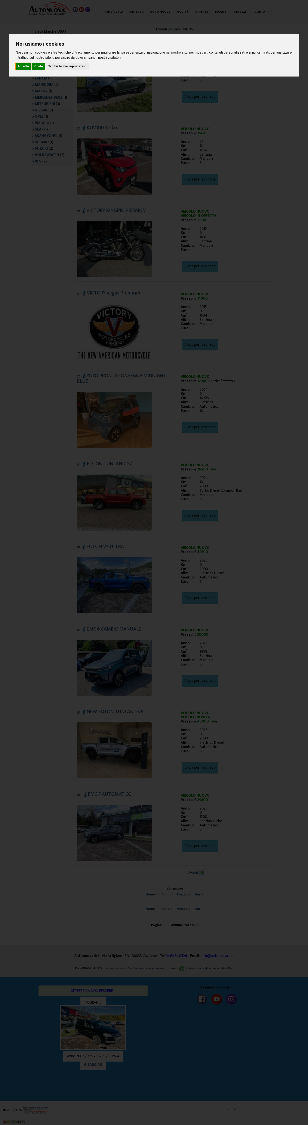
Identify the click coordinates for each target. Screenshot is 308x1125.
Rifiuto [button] (38, 66)
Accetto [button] (23, 66)
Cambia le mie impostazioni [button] (67, 66)
